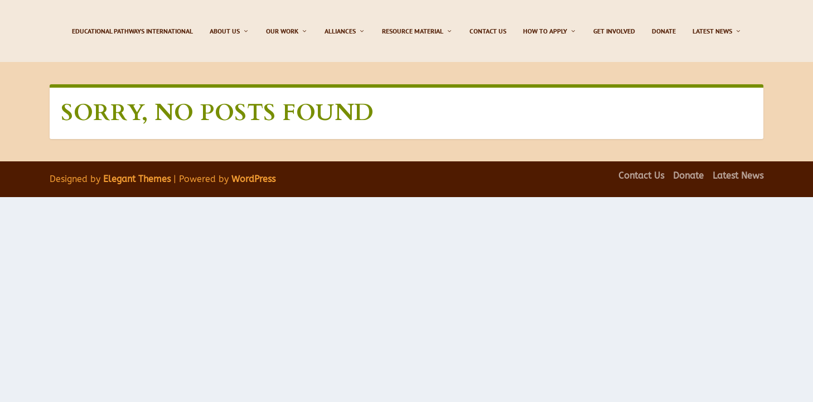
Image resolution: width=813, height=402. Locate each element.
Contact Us (488, 31)
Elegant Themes (137, 179)
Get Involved (614, 31)
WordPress (253, 179)
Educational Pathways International (132, 31)
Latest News (712, 31)
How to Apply (545, 31)
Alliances (340, 31)
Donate (664, 31)
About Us (225, 31)
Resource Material (412, 31)
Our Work (282, 31)
